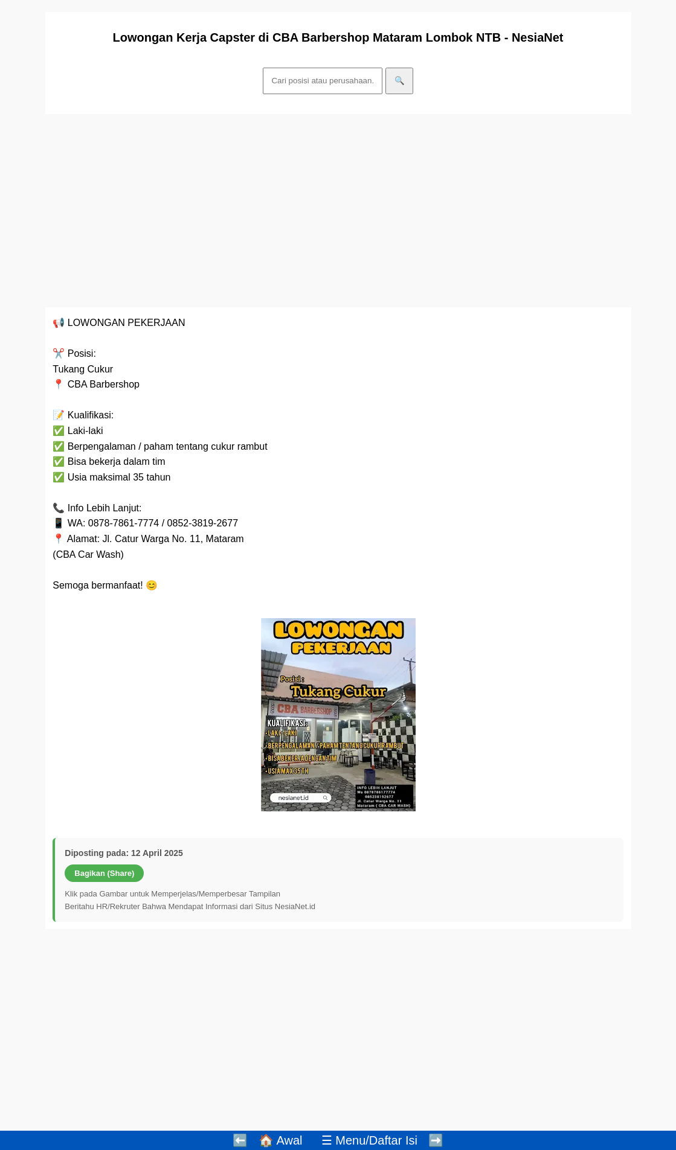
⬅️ (240, 1140)
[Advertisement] (338, 210)
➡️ (435, 1140)
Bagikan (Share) (104, 873)
